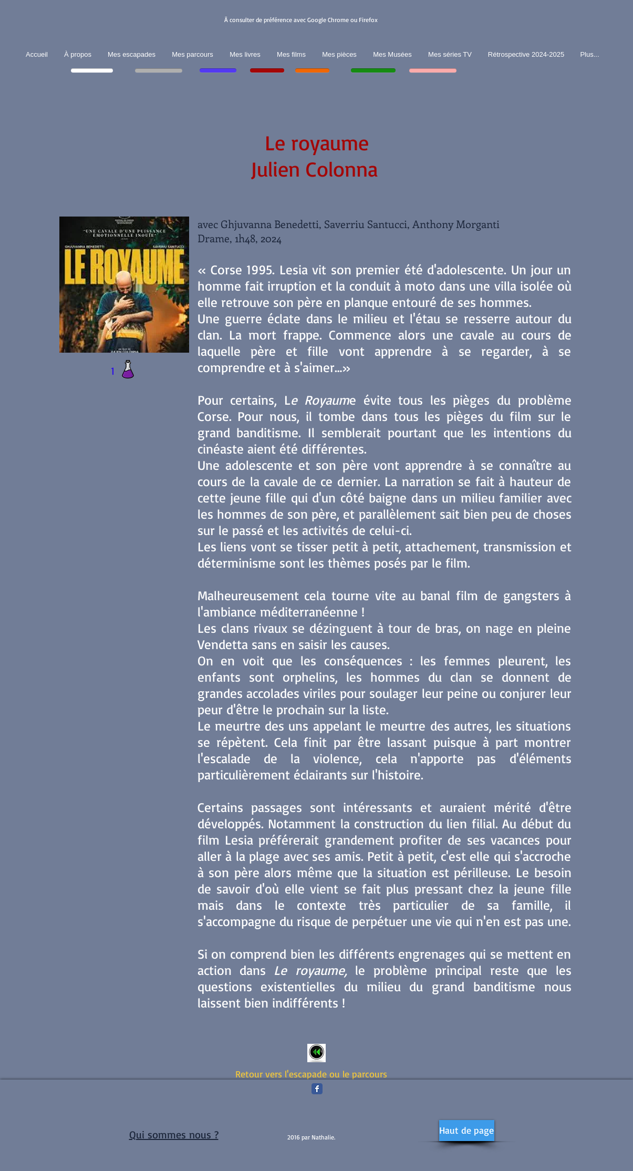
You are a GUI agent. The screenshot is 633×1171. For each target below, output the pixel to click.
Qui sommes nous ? (174, 1134)
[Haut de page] (466, 1130)
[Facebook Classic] (317, 1088)
